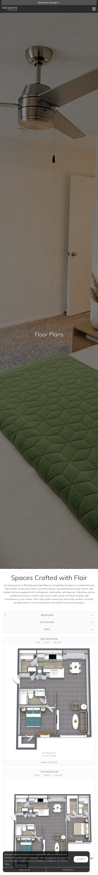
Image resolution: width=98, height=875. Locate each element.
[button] (49, 2)
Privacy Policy (68, 870)
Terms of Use (24, 870)
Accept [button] (81, 859)
